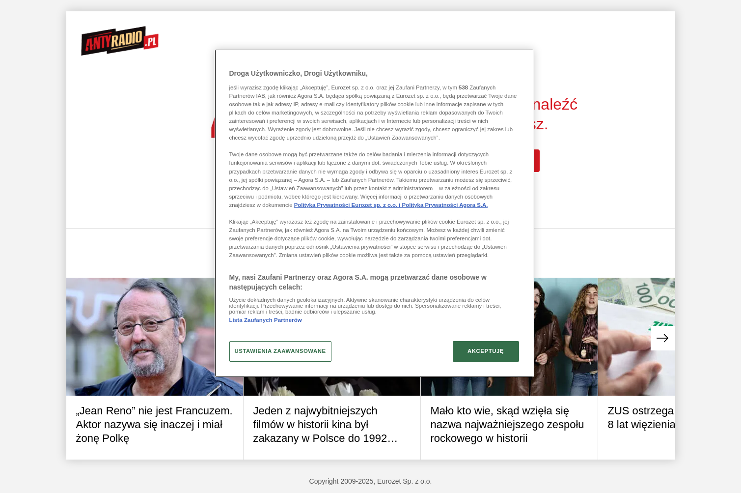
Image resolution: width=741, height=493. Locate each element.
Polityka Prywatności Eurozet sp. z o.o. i (348, 205)
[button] (663, 338)
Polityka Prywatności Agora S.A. (445, 205)
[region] (374, 213)
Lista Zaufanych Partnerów (265, 320)
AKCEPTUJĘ (485, 351)
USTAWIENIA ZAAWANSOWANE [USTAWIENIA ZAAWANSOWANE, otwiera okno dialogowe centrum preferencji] (280, 351)
